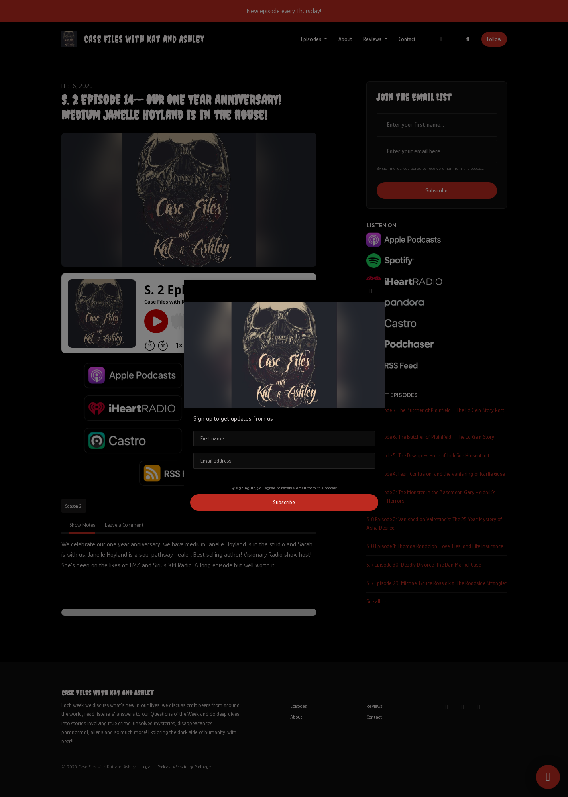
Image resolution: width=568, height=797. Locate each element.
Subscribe (284, 502)
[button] (371, 291)
